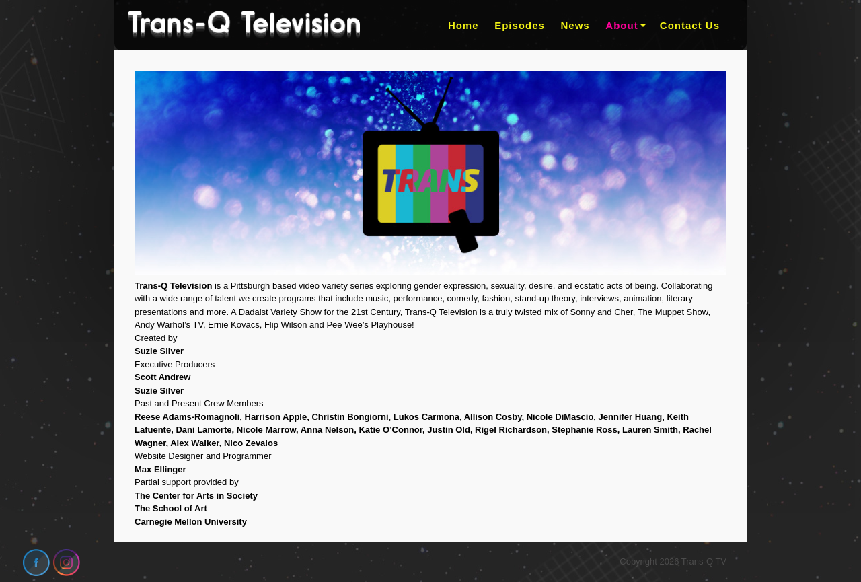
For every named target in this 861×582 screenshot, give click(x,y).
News (575, 25)
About (621, 25)
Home (463, 25)
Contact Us (690, 25)
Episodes (519, 25)
